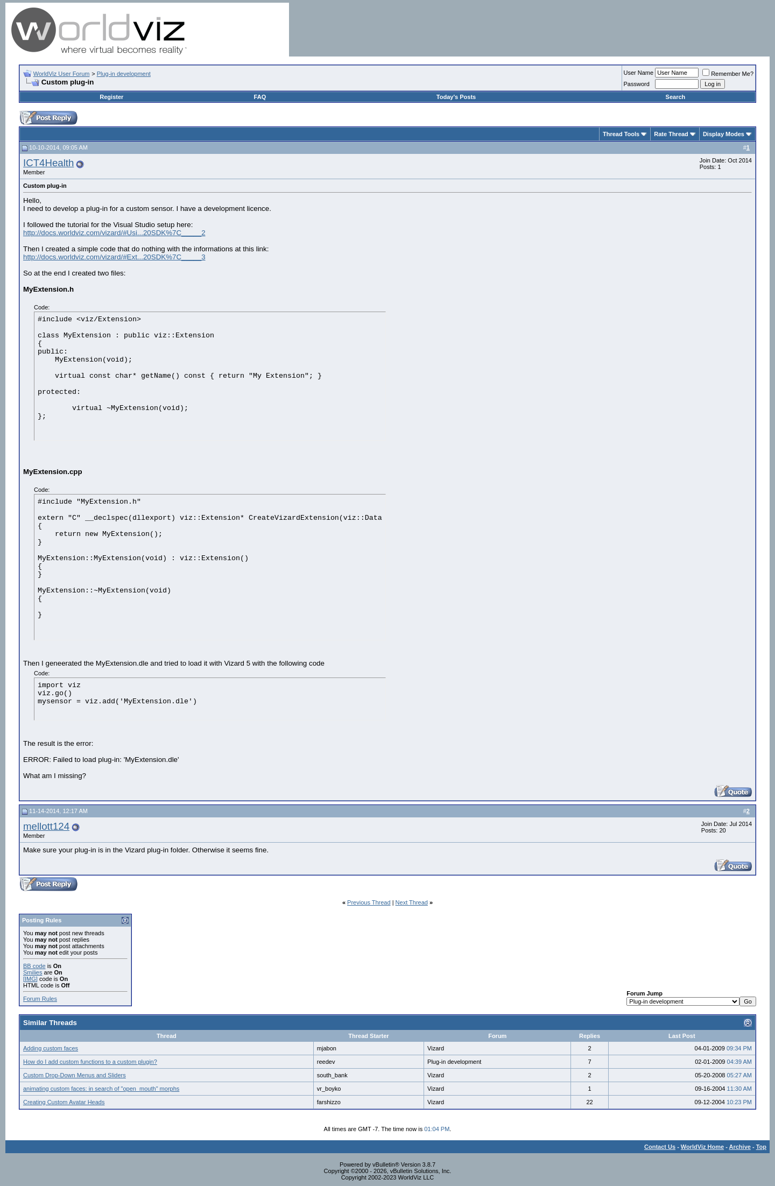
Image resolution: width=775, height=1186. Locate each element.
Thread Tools (621, 134)
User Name (639, 72)
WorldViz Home (702, 1146)
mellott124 (46, 826)
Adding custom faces (50, 1048)
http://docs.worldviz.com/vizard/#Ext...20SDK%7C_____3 (114, 257)
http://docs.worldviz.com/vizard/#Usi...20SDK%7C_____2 (114, 233)
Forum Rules (40, 999)
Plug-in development (124, 73)
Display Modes (723, 134)
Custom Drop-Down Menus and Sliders (74, 1075)
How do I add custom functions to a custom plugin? (90, 1061)
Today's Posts (456, 97)
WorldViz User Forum (61, 73)
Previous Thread (369, 902)
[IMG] (30, 979)
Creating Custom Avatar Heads (63, 1102)
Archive (740, 1146)
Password (637, 84)
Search (676, 97)
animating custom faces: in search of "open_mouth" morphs (101, 1088)
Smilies (32, 972)
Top (761, 1146)
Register (111, 97)
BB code (34, 966)
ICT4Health (48, 162)
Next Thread (412, 902)
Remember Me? (727, 73)
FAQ (260, 97)
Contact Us (659, 1146)
